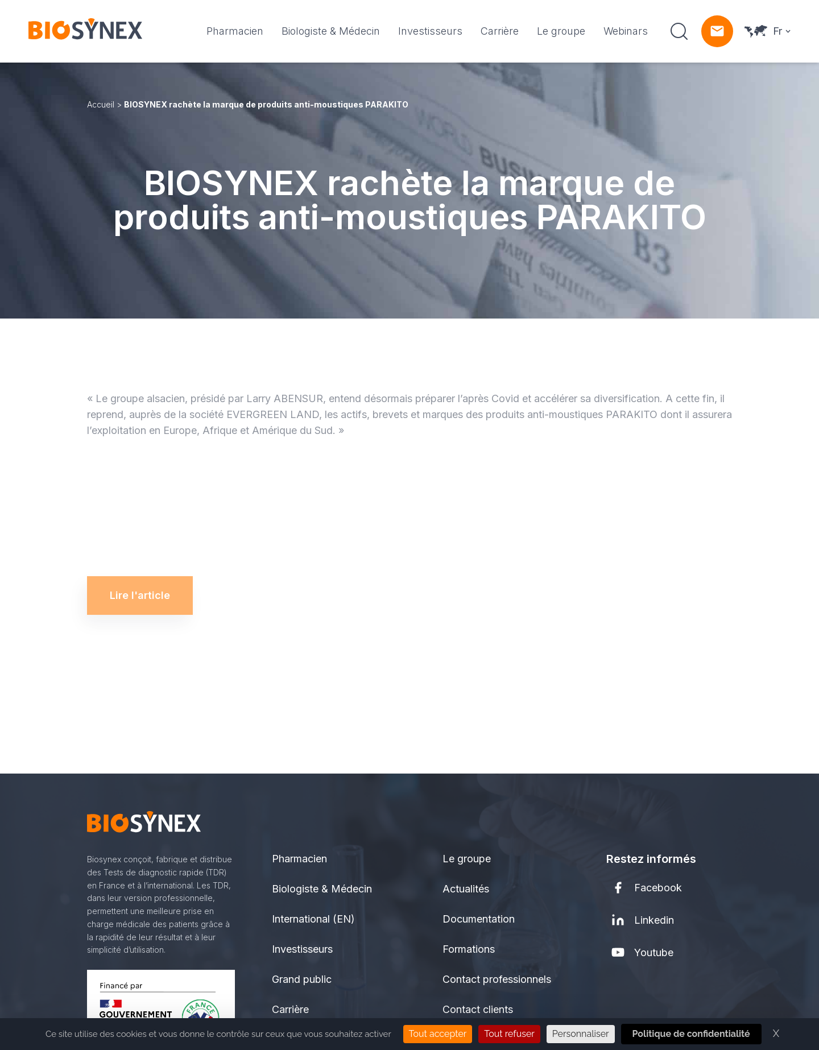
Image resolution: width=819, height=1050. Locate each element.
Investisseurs (430, 31)
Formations (468, 949)
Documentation (478, 919)
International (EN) (313, 919)
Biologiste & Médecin (331, 31)
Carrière (500, 31)
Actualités (465, 889)
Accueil (100, 104)
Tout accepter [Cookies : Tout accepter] (438, 1033)
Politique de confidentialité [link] (691, 1033)
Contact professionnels (496, 979)
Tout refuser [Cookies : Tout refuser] (509, 1033)
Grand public (302, 979)
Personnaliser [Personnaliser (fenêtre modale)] (580, 1033)
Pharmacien (234, 31)
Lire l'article (140, 586)
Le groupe (561, 31)
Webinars (625, 31)
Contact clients (477, 1009)
